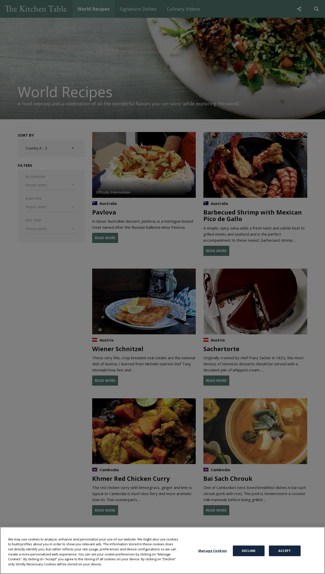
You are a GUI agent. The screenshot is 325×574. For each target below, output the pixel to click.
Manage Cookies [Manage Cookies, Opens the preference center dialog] (212, 562)
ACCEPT (284, 562)
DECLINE (248, 562)
